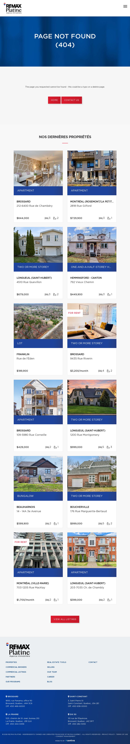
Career (50, 677)
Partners (10, 677)
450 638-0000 (79, 706)
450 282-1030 (79, 724)
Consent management (65, 736)
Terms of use (122, 734)
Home (54, 100)
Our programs (13, 682)
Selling (50, 667)
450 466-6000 (17, 706)
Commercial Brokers (16, 667)
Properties (11, 662)
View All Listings (65, 619)
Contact (93, 662)
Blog (49, 682)
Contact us (71, 100)
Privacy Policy (108, 734)
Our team (52, 672)
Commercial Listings (16, 672)
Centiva (70, 740)
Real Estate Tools (56, 662)
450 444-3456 (17, 724)
